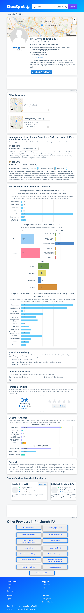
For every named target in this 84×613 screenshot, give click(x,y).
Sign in (9, 599)
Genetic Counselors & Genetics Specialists (28, 541)
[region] (42, 27)
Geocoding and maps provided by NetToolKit (22, 606)
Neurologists (29, 548)
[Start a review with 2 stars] (52, 401)
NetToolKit (14, 19)
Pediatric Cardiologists (55, 554)
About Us (10, 584)
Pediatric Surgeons (55, 567)
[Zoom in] (74, 19)
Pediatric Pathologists (29, 567)
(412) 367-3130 (37, 57)
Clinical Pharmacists (28, 535)
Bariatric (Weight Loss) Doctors (55, 528)
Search (72, 7)
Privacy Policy (46, 599)
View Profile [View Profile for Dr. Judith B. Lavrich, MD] (42, 484)
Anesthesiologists (28, 527)
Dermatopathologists (55, 535)
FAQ (43, 588)
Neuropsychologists (55, 548)
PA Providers (18, 14)
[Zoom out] (74, 22)
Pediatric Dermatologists (28, 559)
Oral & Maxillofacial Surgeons (29, 554)
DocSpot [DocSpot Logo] (18, 6)
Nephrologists (55, 540)
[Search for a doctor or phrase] (41, 6)
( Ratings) (19, 50)
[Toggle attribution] (9, 19)
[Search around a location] (59, 6)
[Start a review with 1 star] (50, 401)
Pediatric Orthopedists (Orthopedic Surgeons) (55, 560)
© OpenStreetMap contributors (27, 19)
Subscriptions (11, 591)
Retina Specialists (42, 573)
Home (9, 14)
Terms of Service (47, 602)
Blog (8, 588)
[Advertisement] (42, 83)
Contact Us (46, 584)
